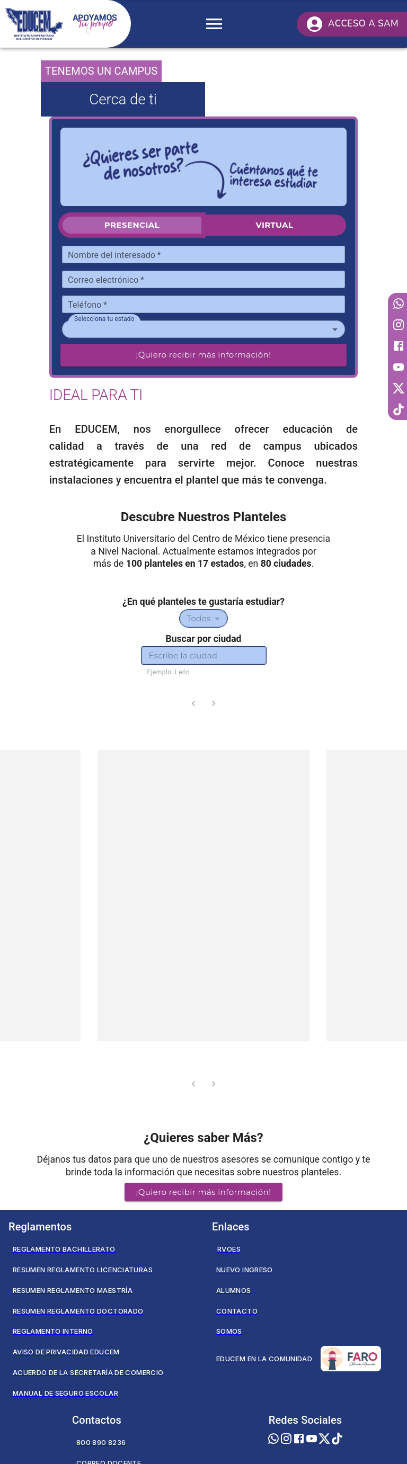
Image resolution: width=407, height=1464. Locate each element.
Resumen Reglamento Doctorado (78, 1311)
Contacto (237, 1311)
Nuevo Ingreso (244, 1269)
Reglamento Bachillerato (64, 1249)
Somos (229, 1331)
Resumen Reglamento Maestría (72, 1290)
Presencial (132, 225)
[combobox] (203, 329)
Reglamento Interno (53, 1331)
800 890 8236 (101, 1442)
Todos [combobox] (199, 618)
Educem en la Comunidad (298, 1358)
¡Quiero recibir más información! (203, 355)
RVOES (229, 1249)
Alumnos (233, 1290)
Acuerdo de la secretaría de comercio (88, 1372)
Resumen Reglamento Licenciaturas (83, 1269)
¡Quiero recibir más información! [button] (203, 1192)
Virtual (274, 225)
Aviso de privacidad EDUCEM (66, 1351)
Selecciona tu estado (104, 319)
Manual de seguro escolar (65, 1393)
